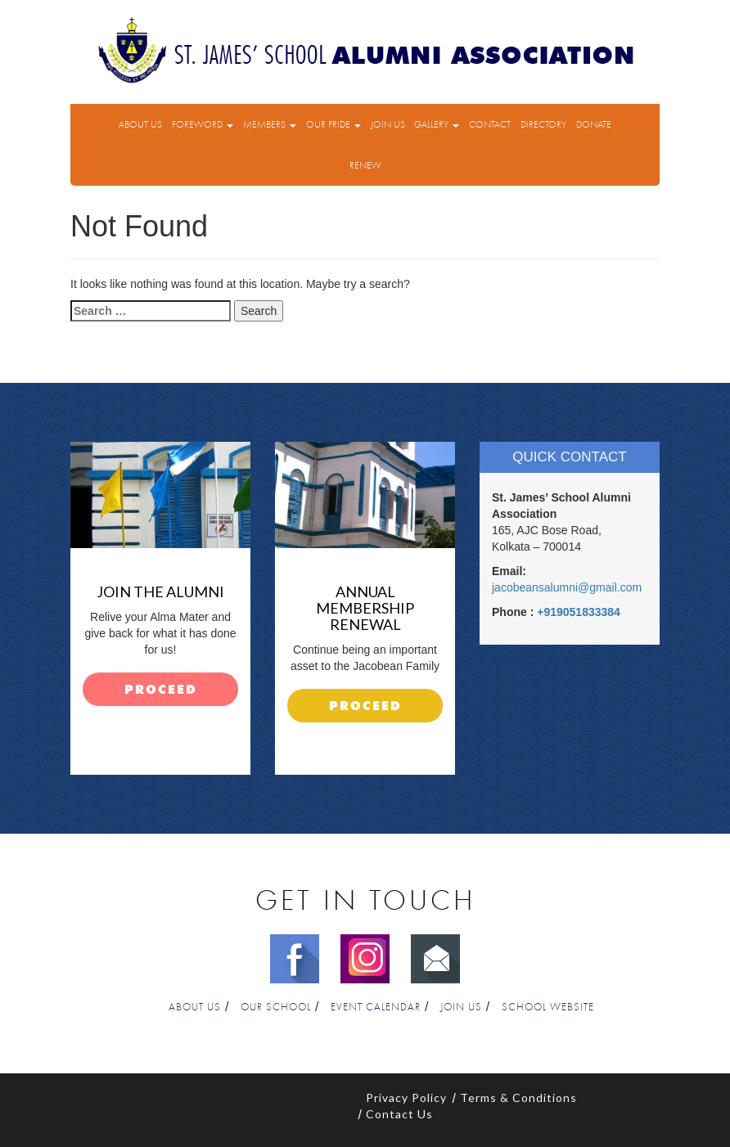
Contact (490, 124)
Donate (593, 124)
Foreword (202, 124)
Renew (365, 165)
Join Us (388, 124)
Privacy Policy (406, 1097)
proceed (160, 690)
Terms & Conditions (518, 1097)
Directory (543, 124)
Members (269, 124)
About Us (140, 124)
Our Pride (333, 124)
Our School (276, 1007)
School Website (548, 1007)
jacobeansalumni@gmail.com (567, 587)
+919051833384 (578, 611)
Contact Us (399, 1114)
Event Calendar (376, 1007)
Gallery (436, 124)
